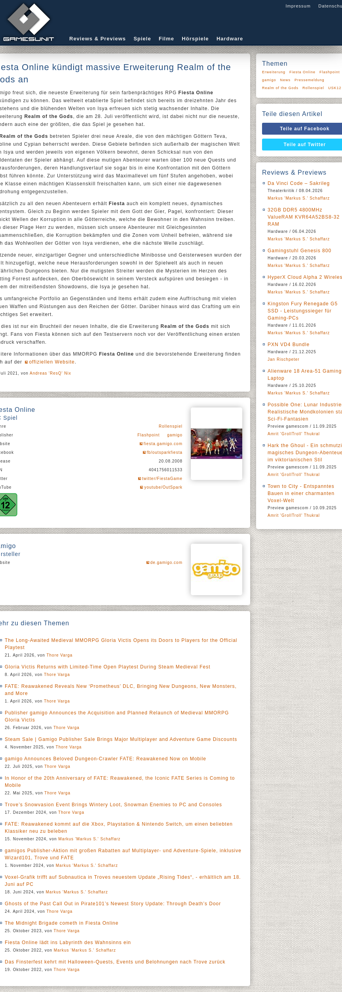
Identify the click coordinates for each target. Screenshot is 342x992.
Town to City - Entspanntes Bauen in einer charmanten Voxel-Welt (301, 493)
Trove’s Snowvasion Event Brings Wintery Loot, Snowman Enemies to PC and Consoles (113, 804)
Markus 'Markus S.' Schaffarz (89, 839)
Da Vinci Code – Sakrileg (299, 183)
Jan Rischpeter (284, 359)
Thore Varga (59, 655)
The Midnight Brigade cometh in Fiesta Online (61, 923)
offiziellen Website (51, 362)
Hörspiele (195, 39)
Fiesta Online (302, 72)
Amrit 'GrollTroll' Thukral (294, 434)
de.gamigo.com (166, 562)
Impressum (297, 6)
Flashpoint (148, 435)
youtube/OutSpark (163, 487)
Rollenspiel (170, 426)
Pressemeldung (309, 80)
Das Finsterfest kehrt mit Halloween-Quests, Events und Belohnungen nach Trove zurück (115, 962)
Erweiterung (273, 72)
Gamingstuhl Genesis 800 (299, 250)
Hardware (230, 39)
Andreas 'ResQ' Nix (50, 373)
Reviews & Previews (97, 39)
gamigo (174, 435)
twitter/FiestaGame (162, 478)
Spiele (142, 39)
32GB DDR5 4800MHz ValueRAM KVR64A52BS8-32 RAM (304, 217)
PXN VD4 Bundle (289, 344)
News (285, 80)
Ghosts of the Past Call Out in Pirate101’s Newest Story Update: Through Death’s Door (113, 903)
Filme (166, 39)
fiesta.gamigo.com (163, 444)
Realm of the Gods (280, 88)
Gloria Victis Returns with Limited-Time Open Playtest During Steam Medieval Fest (108, 667)
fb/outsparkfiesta (164, 452)
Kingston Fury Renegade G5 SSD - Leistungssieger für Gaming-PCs (303, 311)
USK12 (335, 88)
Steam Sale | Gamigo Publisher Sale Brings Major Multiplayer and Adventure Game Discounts (121, 739)
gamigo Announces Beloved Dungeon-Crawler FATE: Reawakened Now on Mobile (105, 759)
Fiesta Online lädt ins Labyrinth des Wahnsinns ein (68, 942)
